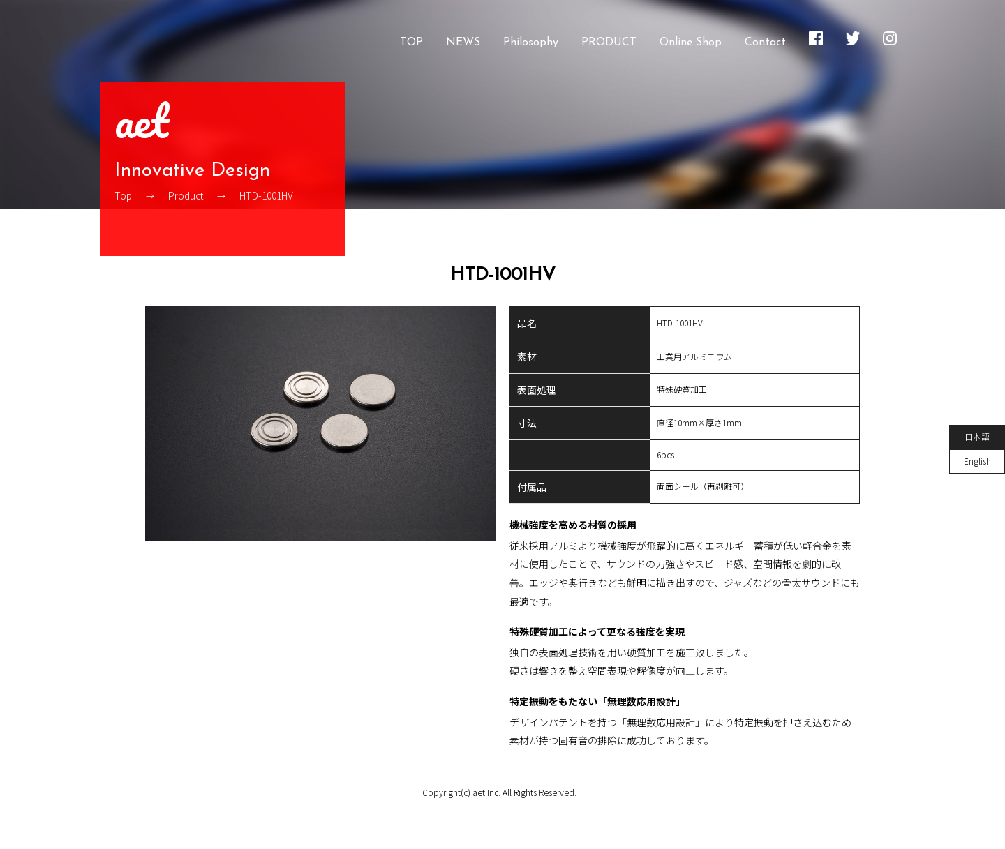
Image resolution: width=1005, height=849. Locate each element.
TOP (411, 42)
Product (185, 199)
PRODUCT (608, 42)
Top (123, 199)
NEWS (463, 42)
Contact (765, 42)
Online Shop (691, 42)
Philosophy (530, 42)
